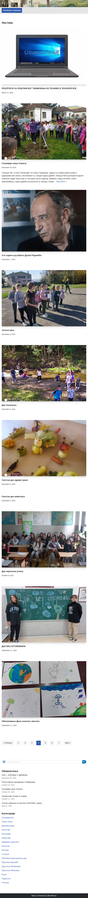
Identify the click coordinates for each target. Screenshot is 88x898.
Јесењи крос (8, 330)
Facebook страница (12, 10)
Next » (67, 743)
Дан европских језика (12, 571)
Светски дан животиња (13, 496)
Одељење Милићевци (11, 866)
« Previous (7, 743)
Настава (5, 850)
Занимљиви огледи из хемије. (14, 796)
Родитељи (6, 879)
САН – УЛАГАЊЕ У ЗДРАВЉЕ (15, 775)
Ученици (5, 883)
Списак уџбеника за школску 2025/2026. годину (22, 803)
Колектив (6, 846)
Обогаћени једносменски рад (14, 858)
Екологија (6, 830)
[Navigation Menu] (81, 3)
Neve (34, 896)
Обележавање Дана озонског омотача (20, 721)
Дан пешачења (9, 405)
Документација (8, 826)
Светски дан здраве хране (15, 480)
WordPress (51, 896)
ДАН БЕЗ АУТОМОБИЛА (14, 646)
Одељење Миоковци (10, 870)
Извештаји (6, 838)
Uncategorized (8, 818)
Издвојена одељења (10, 842)
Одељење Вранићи (10, 862)
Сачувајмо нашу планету (14, 163)
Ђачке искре (7, 822)
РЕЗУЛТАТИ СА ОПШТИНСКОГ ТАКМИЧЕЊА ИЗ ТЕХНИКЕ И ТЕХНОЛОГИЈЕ (39, 88)
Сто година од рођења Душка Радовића (21, 255)
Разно (4, 874)
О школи (5, 854)
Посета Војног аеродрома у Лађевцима (18, 782)
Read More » (61, 182)
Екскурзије (6, 834)
